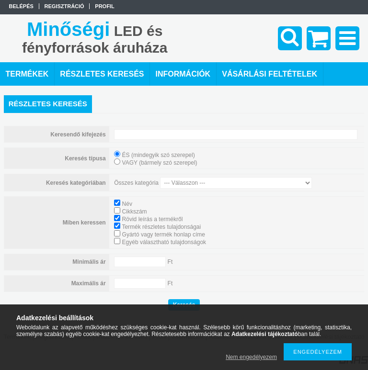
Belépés (21, 6)
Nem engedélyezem (251, 357)
